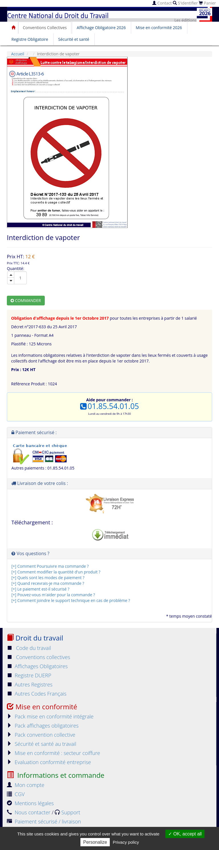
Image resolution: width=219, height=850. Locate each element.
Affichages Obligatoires (37, 666)
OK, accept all (185, 833)
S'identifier (185, 3)
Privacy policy (126, 842)
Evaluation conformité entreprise (49, 762)
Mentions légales (30, 803)
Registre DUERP (29, 675)
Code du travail (29, 647)
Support (67, 812)
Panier (207, 3)
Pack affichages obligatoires (42, 725)
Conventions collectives (38, 657)
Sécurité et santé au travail (41, 743)
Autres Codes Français (36, 693)
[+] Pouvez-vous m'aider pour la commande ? (53, 594)
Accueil (17, 54)
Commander (26, 300)
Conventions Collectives (45, 27)
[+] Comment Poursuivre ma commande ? (50, 566)
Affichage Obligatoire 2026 (101, 27)
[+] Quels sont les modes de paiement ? (47, 577)
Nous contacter (29, 812)
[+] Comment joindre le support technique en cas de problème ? (70, 600)
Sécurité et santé (73, 39)
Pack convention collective (41, 734)
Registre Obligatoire (29, 39)
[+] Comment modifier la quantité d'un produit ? (55, 572)
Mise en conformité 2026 (159, 27)
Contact (162, 3)
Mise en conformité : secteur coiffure (53, 753)
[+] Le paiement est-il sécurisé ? (40, 589)
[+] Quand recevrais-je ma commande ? (47, 583)
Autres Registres (29, 684)
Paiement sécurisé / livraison (44, 821)
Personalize (95, 842)
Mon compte (25, 784)
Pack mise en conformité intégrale (50, 716)
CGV (16, 794)
